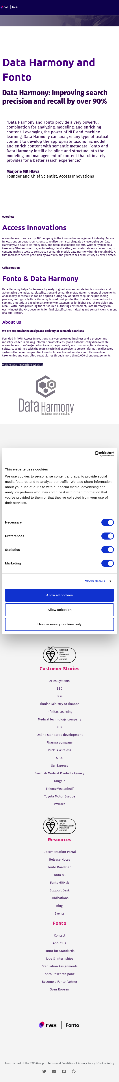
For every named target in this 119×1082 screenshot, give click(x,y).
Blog (59, 906)
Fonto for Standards (59, 951)
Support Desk (59, 890)
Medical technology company (59, 719)
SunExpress (59, 766)
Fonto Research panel (59, 974)
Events (59, 913)
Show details (95, 581)
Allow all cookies (59, 595)
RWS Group (37, 1063)
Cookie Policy (105, 1063)
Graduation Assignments (60, 966)
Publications (59, 898)
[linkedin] (56, 1071)
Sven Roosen (59, 989)
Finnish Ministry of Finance (59, 704)
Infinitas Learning (60, 712)
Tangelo (59, 781)
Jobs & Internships (59, 959)
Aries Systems (59, 681)
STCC (59, 758)
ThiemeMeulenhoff (59, 789)
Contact (59, 935)
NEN (59, 727)
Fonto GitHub (59, 883)
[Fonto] (9, 7)
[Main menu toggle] (114, 7)
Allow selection (59, 610)
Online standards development (60, 735)
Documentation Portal (59, 852)
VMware (59, 804)
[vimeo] (66, 1071)
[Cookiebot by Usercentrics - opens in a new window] (94, 454)
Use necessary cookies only (59, 624)
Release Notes (59, 860)
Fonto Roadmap (59, 867)
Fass (59, 696)
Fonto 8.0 (59, 875)
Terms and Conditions (61, 1063)
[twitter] (46, 1071)
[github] (74, 1071)
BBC (59, 689)
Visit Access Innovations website (22, 364)
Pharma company (59, 742)
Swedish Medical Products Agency (59, 773)
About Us (59, 943)
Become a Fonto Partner (59, 982)
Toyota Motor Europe (59, 796)
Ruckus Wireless (59, 750)
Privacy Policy (86, 1063)
